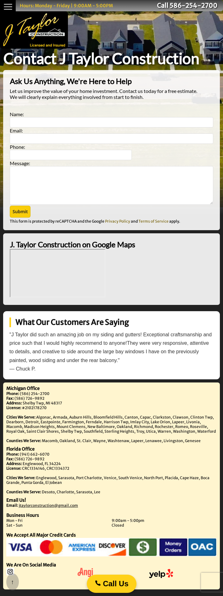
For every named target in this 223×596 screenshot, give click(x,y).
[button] (20, 218)
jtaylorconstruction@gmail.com (48, 512)
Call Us (111, 583)
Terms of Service (153, 227)
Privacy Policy (117, 227)
